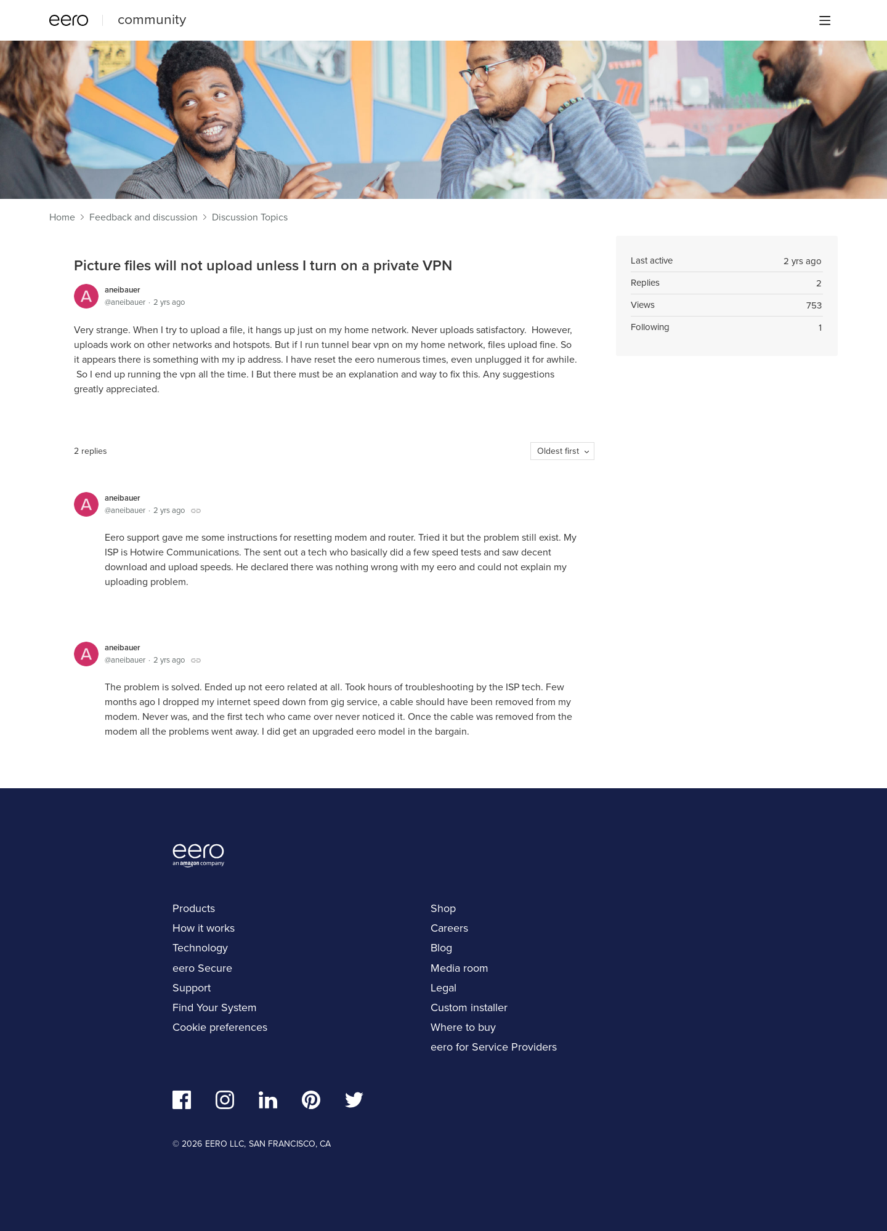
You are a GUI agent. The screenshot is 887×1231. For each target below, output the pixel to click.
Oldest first (558, 451)
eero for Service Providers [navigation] (494, 1047)
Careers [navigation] (449, 928)
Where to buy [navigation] (463, 1027)
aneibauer (122, 290)
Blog (441, 948)
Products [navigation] (193, 908)
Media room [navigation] (459, 968)
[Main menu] (825, 20)
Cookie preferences (219, 1027)
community (152, 19)
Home (62, 217)
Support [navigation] (191, 988)
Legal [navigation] (443, 988)
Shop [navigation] (443, 908)
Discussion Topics (250, 217)
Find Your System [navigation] (214, 1007)
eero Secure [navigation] (202, 968)
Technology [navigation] (200, 948)
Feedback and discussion (143, 217)
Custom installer (469, 1007)
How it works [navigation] (203, 928)
